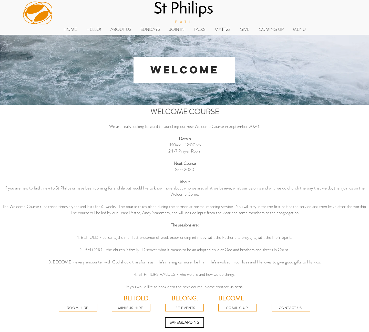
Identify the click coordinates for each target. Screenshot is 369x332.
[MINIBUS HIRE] (131, 307)
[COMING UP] (237, 307)
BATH (184, 21)
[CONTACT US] (291, 307)
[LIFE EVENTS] (184, 307)
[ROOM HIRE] (78, 307)
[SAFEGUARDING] (184, 322)
